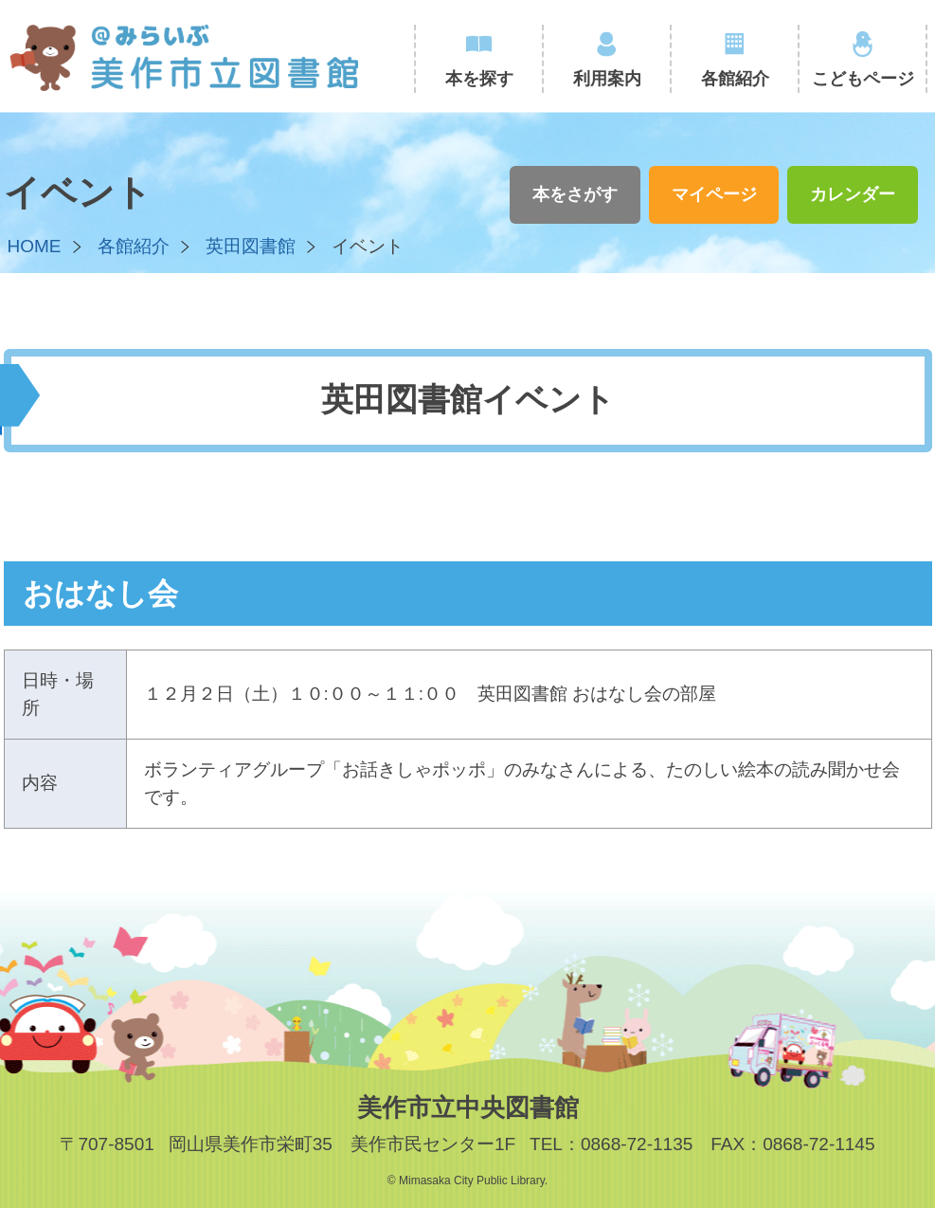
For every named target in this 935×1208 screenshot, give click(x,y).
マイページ (714, 194)
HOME (35, 246)
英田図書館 (251, 246)
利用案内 (607, 78)
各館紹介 (735, 78)
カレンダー (852, 194)
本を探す (479, 78)
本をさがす (575, 194)
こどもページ (863, 78)
